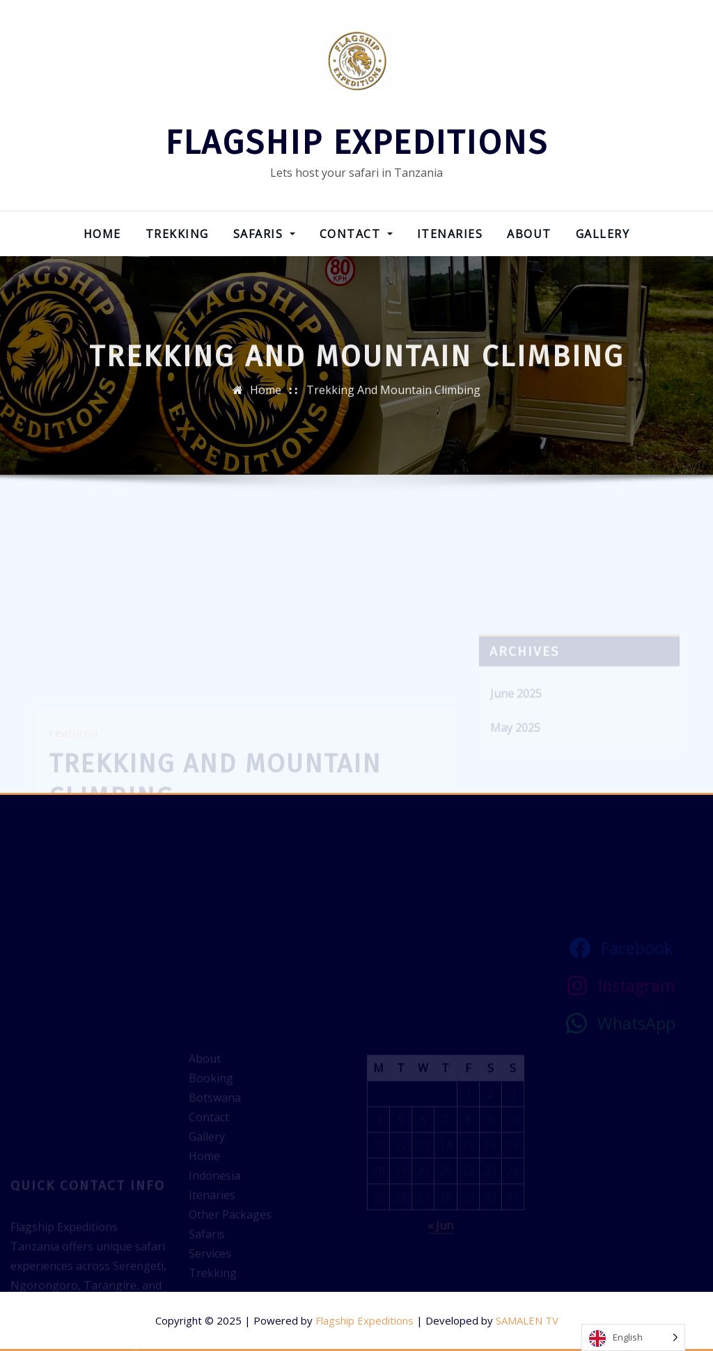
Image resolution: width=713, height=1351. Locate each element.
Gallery (603, 234)
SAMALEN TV (527, 1320)
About (529, 234)
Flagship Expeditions (364, 1320)
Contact (356, 234)
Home (102, 234)
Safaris (264, 234)
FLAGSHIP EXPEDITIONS (356, 143)
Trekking (177, 234)
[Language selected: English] (633, 1337)
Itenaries (450, 234)
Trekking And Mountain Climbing (393, 396)
